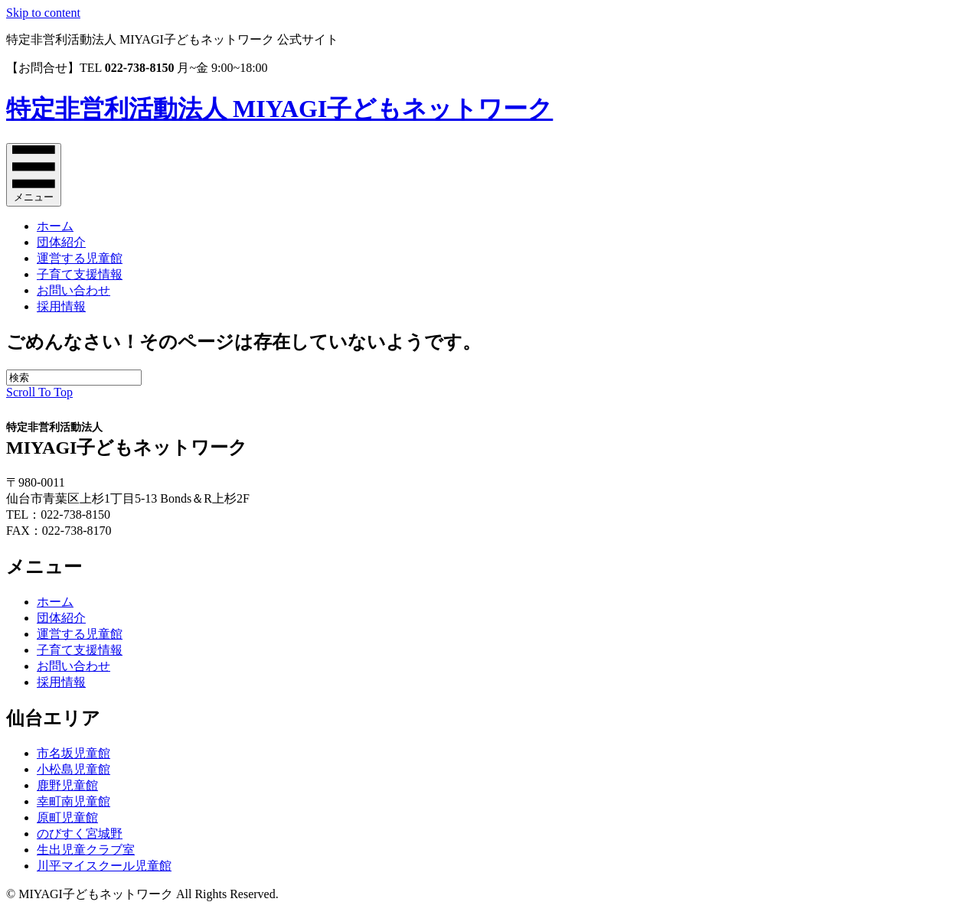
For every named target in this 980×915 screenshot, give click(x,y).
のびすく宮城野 (79, 833)
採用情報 (61, 306)
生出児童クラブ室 (86, 849)
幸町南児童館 (73, 801)
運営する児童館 (79, 258)
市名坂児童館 (73, 753)
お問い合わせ (73, 290)
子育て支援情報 (79, 274)
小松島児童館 (73, 769)
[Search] (74, 378)
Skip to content (43, 12)
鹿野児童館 (67, 785)
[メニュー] (33, 175)
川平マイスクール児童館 (104, 865)
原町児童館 (67, 817)
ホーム (55, 226)
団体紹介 (61, 242)
